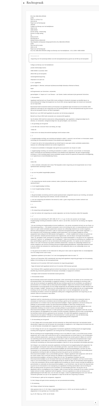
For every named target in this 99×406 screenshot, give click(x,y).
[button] (23, 3)
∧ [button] (95, 402)
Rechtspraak (35, 2)
